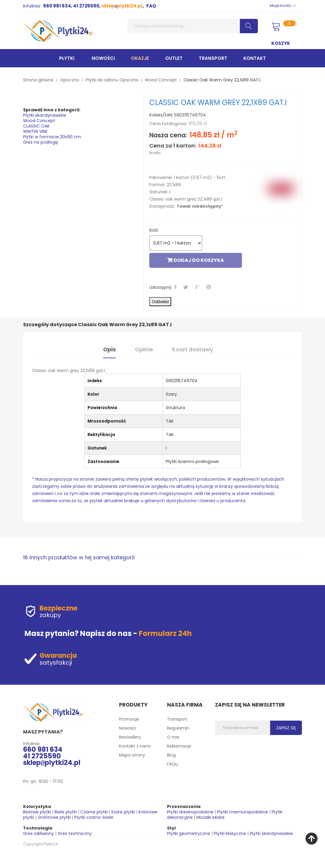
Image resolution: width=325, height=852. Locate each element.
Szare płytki (123, 812)
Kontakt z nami (135, 746)
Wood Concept (39, 121)
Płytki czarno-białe (93, 817)
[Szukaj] (192, 26)
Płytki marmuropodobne (242, 812)
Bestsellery (130, 737)
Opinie (144, 349)
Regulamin (178, 728)
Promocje (129, 719)
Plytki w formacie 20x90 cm (52, 137)
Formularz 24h (165, 633)
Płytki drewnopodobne (190, 812)
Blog (171, 755)
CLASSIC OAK (36, 126)
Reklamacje (179, 746)
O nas (173, 737)
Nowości (127, 728)
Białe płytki (66, 812)
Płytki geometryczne (188, 833)
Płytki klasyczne (230, 833)
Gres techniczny (75, 833)
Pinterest (209, 287)
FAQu (172, 764)
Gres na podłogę (40, 142)
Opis (109, 349)
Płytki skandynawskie (44, 115)
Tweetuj (186, 287)
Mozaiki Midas (210, 817)
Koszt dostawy (192, 349)
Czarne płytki (94, 812)
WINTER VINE (35, 131)
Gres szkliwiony (38, 833)
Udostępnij (176, 287)
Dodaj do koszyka (195, 260)
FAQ (151, 6)
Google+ (198, 287)
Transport (177, 719)
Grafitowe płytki (54, 817)
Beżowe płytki (37, 812)
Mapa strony (132, 755)
